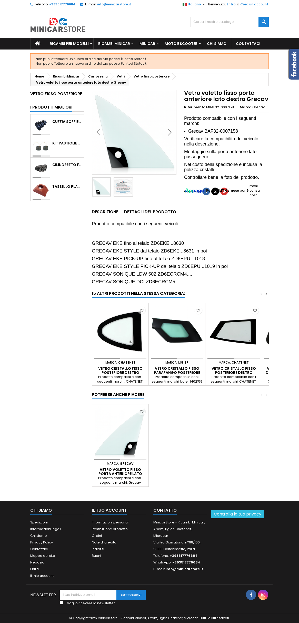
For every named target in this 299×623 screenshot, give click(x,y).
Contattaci (248, 43)
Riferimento (194, 107)
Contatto (165, 510)
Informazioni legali (45, 529)
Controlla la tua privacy (237, 514)
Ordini (97, 535)
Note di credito (104, 542)
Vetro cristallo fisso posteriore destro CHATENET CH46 (234, 372)
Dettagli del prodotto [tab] (150, 212)
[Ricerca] (230, 22)
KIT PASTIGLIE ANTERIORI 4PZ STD (67, 143)
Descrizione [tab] (105, 212)
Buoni (96, 555)
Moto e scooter (181, 43)
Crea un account (254, 4)
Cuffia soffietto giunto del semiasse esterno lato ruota (67, 122)
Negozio (37, 562)
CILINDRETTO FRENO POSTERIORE (67, 165)
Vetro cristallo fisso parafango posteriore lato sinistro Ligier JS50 (177, 372)
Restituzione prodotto (110, 529)
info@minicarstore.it (114, 4)
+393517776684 (62, 4)
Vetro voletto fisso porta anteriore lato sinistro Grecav (120, 473)
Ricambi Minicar (114, 43)
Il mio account (42, 575)
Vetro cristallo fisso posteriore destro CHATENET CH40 (120, 372)
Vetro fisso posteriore (56, 94)
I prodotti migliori (51, 107)
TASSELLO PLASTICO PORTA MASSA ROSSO (67, 186)
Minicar (147, 43)
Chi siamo (216, 43)
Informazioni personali (110, 522)
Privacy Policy (41, 542)
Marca (246, 107)
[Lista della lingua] (194, 4)
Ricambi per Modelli (69, 43)
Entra (231, 4)
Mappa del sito (42, 555)
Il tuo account (109, 510)
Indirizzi (98, 549)
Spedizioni (39, 522)
